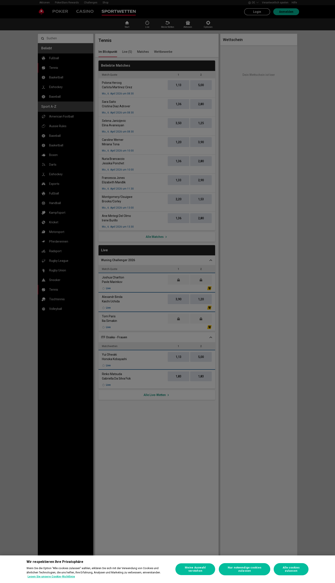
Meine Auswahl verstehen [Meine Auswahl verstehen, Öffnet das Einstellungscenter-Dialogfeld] (195, 569)
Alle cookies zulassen (291, 569)
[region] (167, 569)
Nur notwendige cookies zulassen (244, 569)
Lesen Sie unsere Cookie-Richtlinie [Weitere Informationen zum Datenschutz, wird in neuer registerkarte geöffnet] (51, 576)
